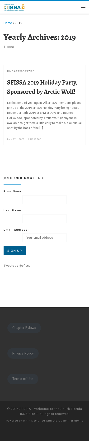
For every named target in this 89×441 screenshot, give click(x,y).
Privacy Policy (23, 353)
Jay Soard (18, 139)
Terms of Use (22, 379)
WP (25, 420)
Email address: (16, 229)
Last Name (12, 210)
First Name (13, 191)
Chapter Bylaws (24, 328)
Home (8, 23)
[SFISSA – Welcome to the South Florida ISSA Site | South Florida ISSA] (14, 7)
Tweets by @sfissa (17, 265)
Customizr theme (70, 420)
